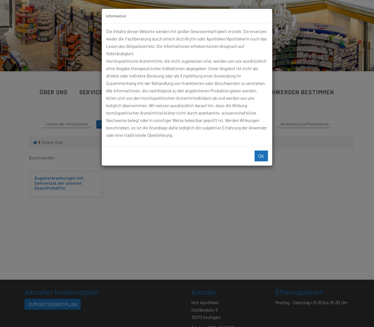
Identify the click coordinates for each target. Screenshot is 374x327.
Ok (261, 156)
